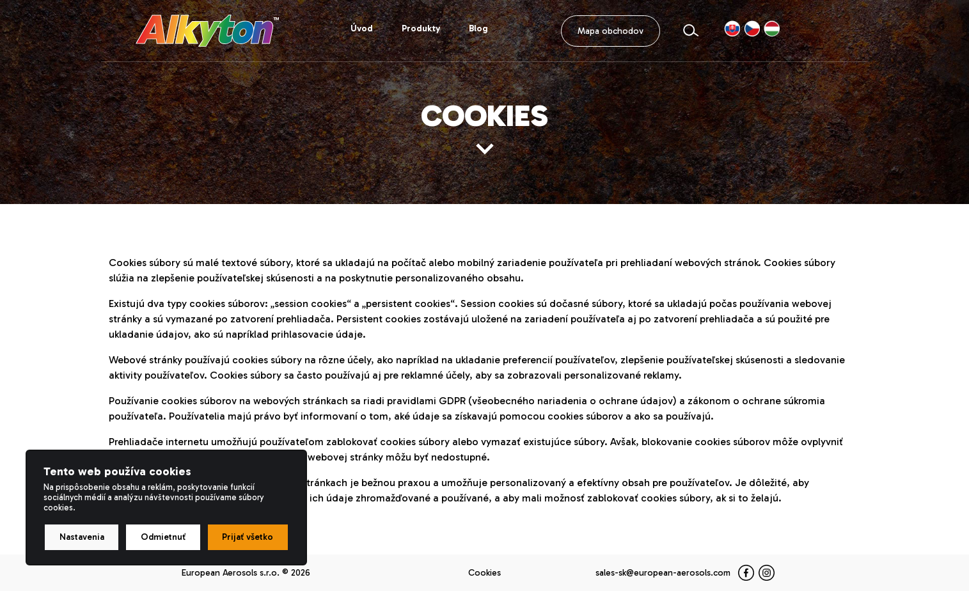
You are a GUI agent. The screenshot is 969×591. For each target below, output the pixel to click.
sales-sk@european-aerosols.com (662, 572)
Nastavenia (81, 537)
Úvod (362, 28)
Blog (478, 28)
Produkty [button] (421, 28)
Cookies (484, 572)
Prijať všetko (247, 537)
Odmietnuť (163, 537)
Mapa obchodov (610, 31)
